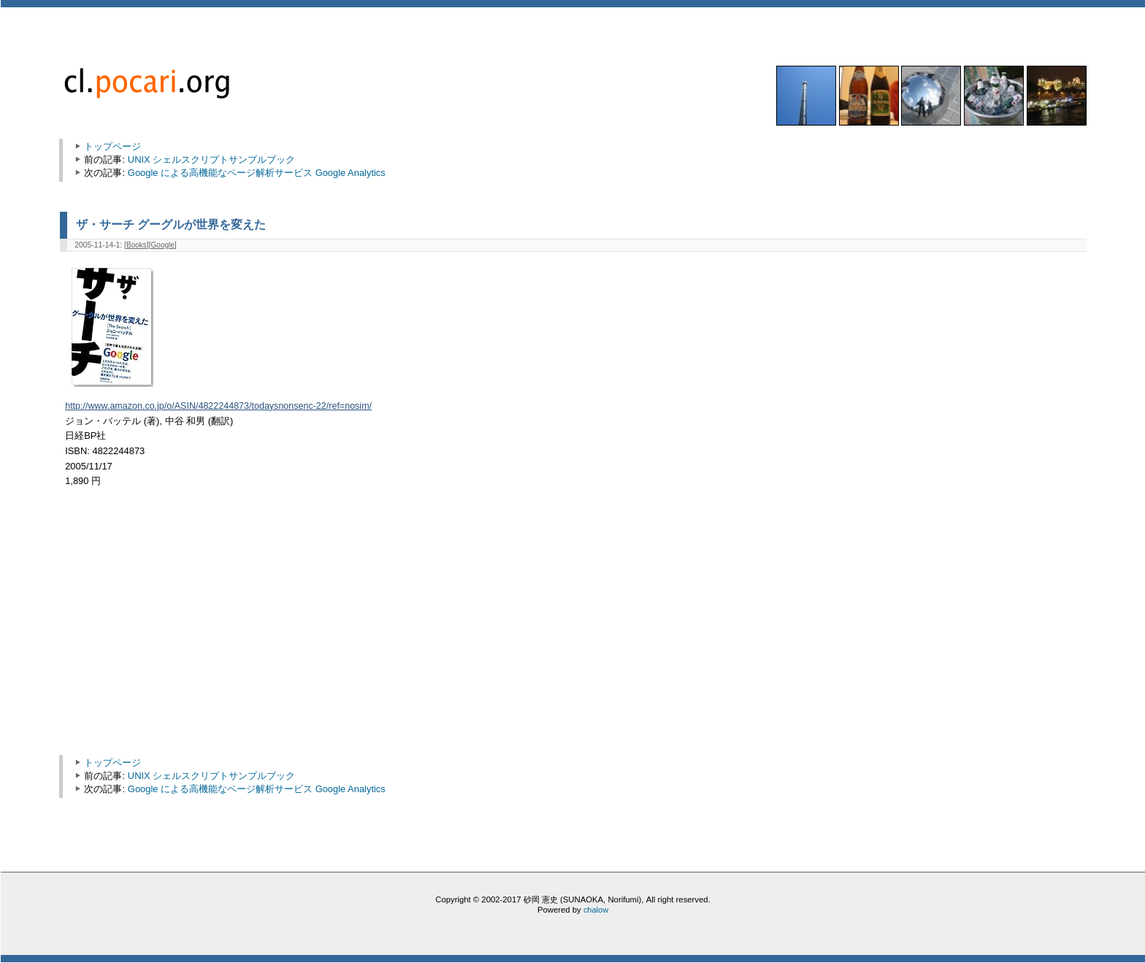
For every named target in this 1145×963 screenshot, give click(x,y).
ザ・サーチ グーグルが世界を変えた (171, 224)
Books (136, 245)
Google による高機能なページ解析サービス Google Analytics (257, 172)
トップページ (112, 146)
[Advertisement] (190, 628)
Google (163, 245)
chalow (595, 909)
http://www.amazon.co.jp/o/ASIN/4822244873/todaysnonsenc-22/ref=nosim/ (218, 406)
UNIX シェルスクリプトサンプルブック (211, 159)
